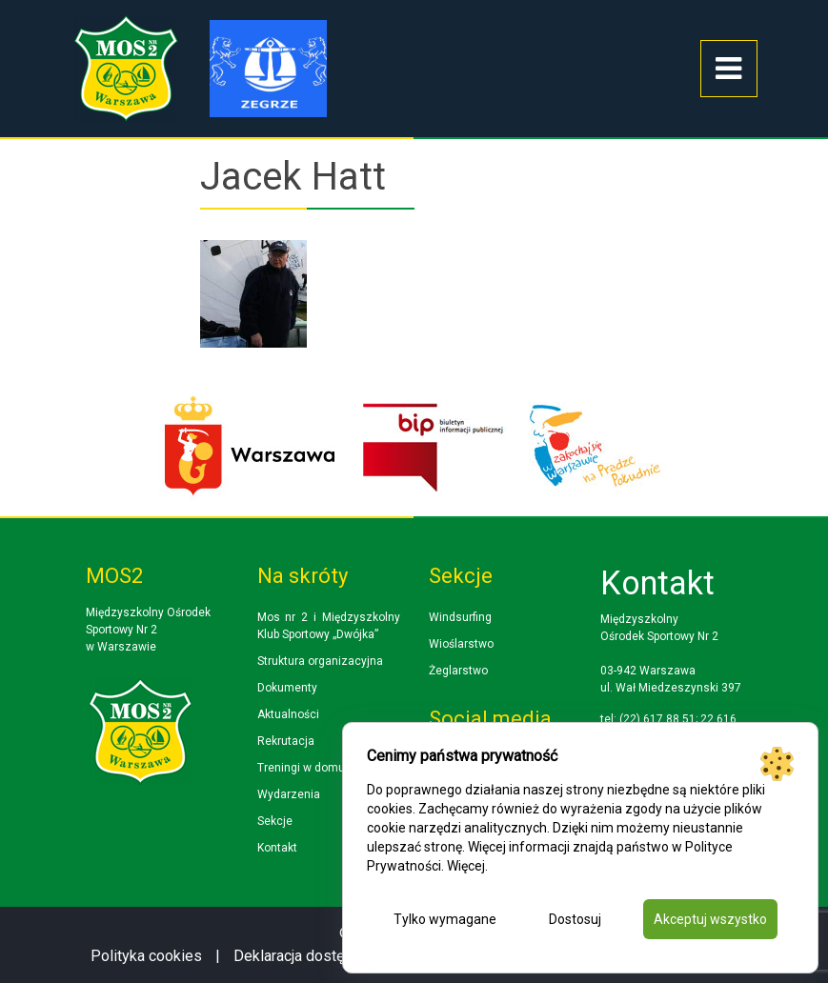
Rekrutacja (285, 741)
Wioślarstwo (461, 644)
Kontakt (277, 847)
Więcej (466, 865)
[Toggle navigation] (728, 68)
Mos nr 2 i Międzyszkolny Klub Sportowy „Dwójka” (328, 626)
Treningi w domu (301, 767)
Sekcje (275, 821)
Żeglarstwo (458, 670)
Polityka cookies (146, 956)
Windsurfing (460, 617)
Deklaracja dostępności (310, 956)
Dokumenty (287, 687)
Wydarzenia (288, 794)
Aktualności (288, 714)
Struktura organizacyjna (320, 661)
